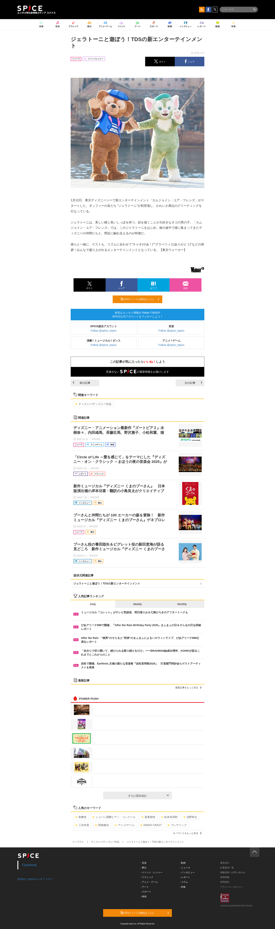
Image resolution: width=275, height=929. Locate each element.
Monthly (182, 604)
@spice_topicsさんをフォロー (35, 878)
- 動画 (183, 863)
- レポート (185, 877)
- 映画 (143, 896)
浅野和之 (190, 817)
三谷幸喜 (82, 825)
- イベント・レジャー (152, 872)
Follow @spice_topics (104, 330)
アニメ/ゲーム (125, 825)
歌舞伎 (81, 817)
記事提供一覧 (227, 867)
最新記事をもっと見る (188, 687)
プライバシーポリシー (231, 887)
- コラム (184, 882)
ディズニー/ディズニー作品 (93, 404)
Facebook (29, 865)
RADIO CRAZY (151, 825)
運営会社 (224, 863)
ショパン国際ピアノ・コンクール (114, 817)
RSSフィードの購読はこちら (140, 299)
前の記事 (81, 382)
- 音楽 (143, 863)
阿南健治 (102, 825)
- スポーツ (146, 891)
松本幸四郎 (169, 817)
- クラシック (147, 877)
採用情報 (224, 877)
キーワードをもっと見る (187, 833)
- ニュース (185, 867)
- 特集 (183, 887)
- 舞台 (143, 867)
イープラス (78, 842)
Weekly (137, 604)
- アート (145, 887)
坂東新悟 (148, 817)
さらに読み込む (148, 795)
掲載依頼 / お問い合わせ (232, 872)
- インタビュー (187, 872)
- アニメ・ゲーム (149, 882)
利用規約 (224, 882)
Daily (93, 604)
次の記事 (193, 382)
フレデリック (177, 825)
